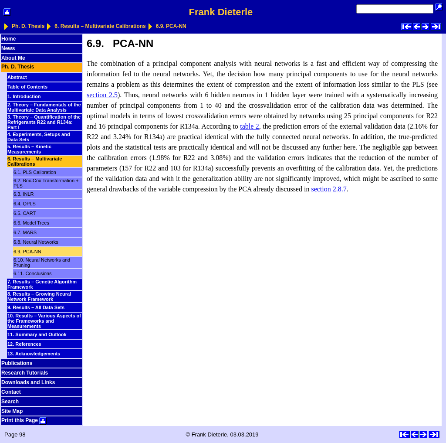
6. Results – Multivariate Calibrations (99, 26)
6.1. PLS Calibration (35, 172)
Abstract (17, 77)
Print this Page (24, 420)
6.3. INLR (24, 194)
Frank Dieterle (221, 12)
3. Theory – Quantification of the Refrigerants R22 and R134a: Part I (44, 122)
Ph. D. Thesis (28, 26)
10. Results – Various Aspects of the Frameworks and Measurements (44, 321)
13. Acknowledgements (33, 353)
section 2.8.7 (328, 189)
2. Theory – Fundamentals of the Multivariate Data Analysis (44, 107)
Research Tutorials (24, 373)
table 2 (249, 126)
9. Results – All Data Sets (35, 307)
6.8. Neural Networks (36, 242)
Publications (16, 363)
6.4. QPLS (25, 203)
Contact (11, 392)
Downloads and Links (28, 382)
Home (8, 39)
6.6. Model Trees (31, 222)
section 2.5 (102, 95)
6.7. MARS (25, 232)
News (8, 48)
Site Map (12, 411)
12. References (24, 344)
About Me (13, 58)
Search (10, 402)
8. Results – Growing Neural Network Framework (39, 296)
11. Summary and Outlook (37, 334)
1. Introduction (24, 96)
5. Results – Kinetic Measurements (29, 149)
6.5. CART (25, 213)
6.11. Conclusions (32, 273)
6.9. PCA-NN (171, 26)
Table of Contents (27, 86)
